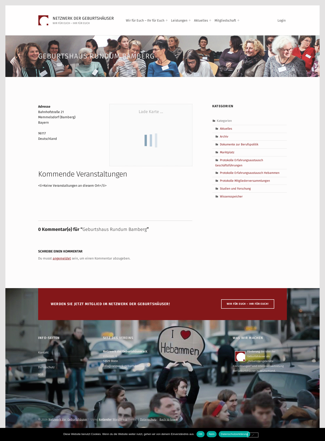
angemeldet (62, 258)
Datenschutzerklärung (234, 434)
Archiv (224, 136)
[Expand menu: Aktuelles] (210, 20)
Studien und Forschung (235, 188)
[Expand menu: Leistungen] (190, 20)
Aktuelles (201, 20)
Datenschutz (46, 367)
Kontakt (43, 352)
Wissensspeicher (231, 196)
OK (201, 434)
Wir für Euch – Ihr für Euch (145, 20)
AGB (41, 374)
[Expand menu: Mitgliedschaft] (238, 20)
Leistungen (179, 20)
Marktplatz (227, 152)
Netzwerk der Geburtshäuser (83, 18)
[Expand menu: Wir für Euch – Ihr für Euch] (167, 20)
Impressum (45, 360)
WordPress (120, 419)
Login (282, 20)
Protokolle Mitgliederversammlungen (245, 181)
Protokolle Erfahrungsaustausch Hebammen (249, 173)
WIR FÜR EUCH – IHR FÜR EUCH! (247, 303)
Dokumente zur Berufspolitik (239, 144)
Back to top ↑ (168, 419)
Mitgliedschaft (225, 20)
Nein (212, 434)
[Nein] (253, 434)
